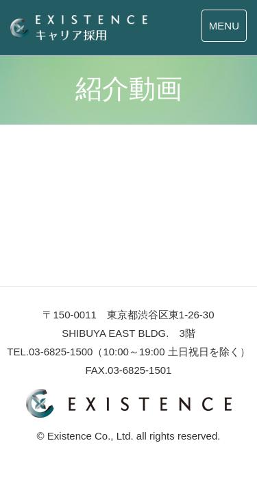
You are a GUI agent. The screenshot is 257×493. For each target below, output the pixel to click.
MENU (224, 25)
